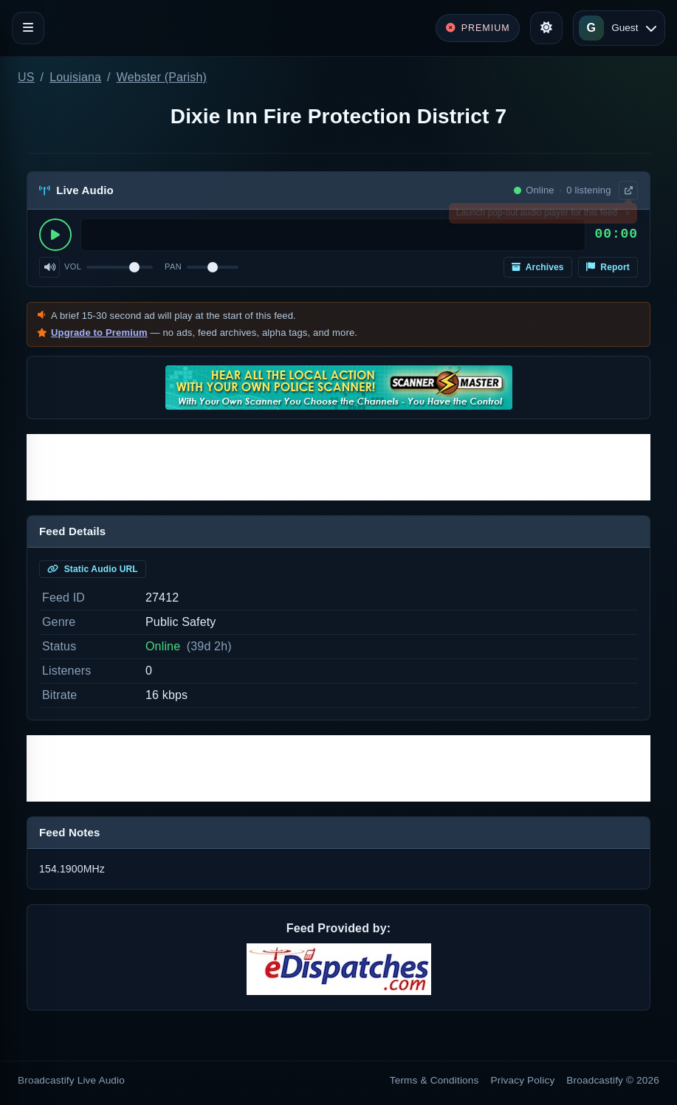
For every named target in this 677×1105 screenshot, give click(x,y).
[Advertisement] (338, 467)
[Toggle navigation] (28, 28)
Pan (173, 266)
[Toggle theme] (546, 28)
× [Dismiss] (627, 215)
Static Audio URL (92, 569)
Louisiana (75, 77)
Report (608, 267)
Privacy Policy (523, 1080)
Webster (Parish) (162, 77)
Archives (538, 267)
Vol (72, 266)
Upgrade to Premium (99, 332)
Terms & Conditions (434, 1080)
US (26, 77)
